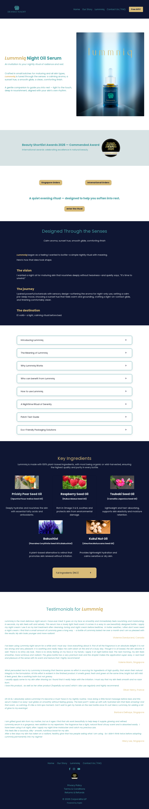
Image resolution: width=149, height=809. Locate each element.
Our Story (87, 9)
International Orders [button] (98, 182)
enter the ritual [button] (74, 208)
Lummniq (99, 9)
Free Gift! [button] (136, 9)
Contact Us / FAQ (116, 9)
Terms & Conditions (74, 788)
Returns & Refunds (74, 792)
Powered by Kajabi (74, 803)
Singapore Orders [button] (50, 182)
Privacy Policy (74, 785)
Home (76, 9)
